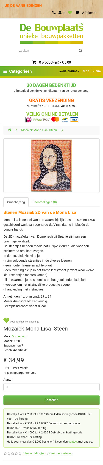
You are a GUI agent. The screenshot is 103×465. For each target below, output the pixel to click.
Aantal (7, 379)
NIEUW (97, 71)
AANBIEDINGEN (69, 71)
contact (73, 441)
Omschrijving (16, 202)
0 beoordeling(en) (34, 453)
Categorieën (17, 71)
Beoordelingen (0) (45, 202)
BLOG (86, 71)
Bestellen (51, 400)
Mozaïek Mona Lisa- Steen (39, 130)
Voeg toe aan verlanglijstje (21, 320)
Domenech (19, 336)
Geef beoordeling (60, 453)
